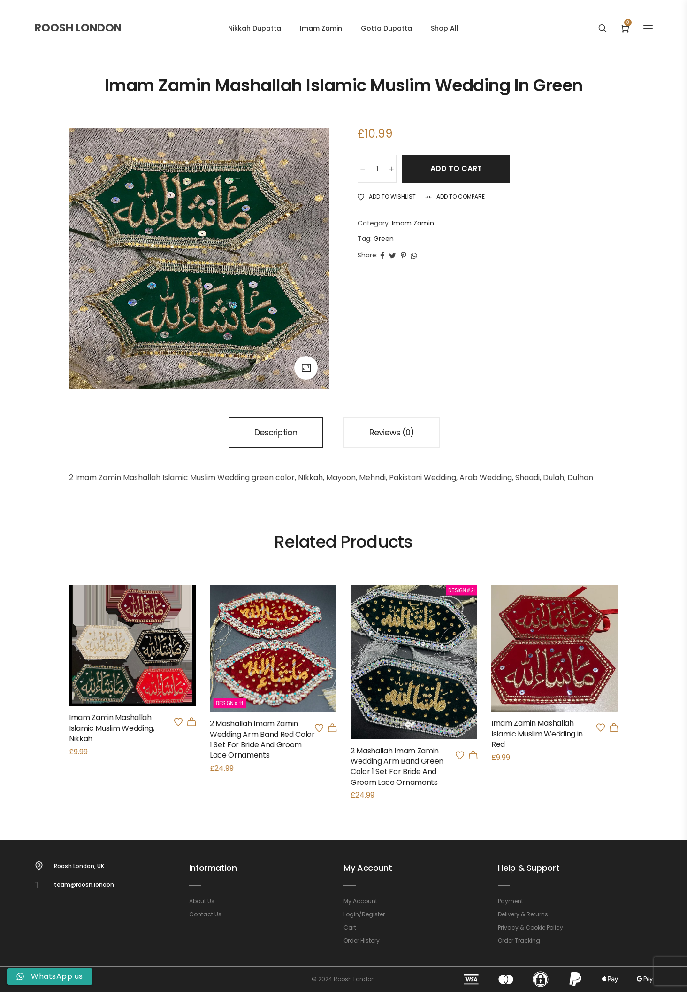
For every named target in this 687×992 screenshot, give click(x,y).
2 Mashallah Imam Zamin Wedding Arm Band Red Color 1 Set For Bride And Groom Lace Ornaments (262, 739)
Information (213, 868)
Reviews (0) (391, 432)
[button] (332, 728)
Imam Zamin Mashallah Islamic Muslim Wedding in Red (537, 734)
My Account (368, 868)
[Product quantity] (377, 168)
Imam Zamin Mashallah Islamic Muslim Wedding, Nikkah (111, 728)
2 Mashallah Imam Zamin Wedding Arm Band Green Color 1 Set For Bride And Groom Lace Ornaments (397, 766)
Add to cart (456, 168)
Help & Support (528, 868)
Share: (368, 255)
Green (384, 238)
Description (275, 432)
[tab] (276, 432)
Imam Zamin (413, 223)
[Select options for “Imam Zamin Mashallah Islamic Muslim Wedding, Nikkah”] (191, 722)
